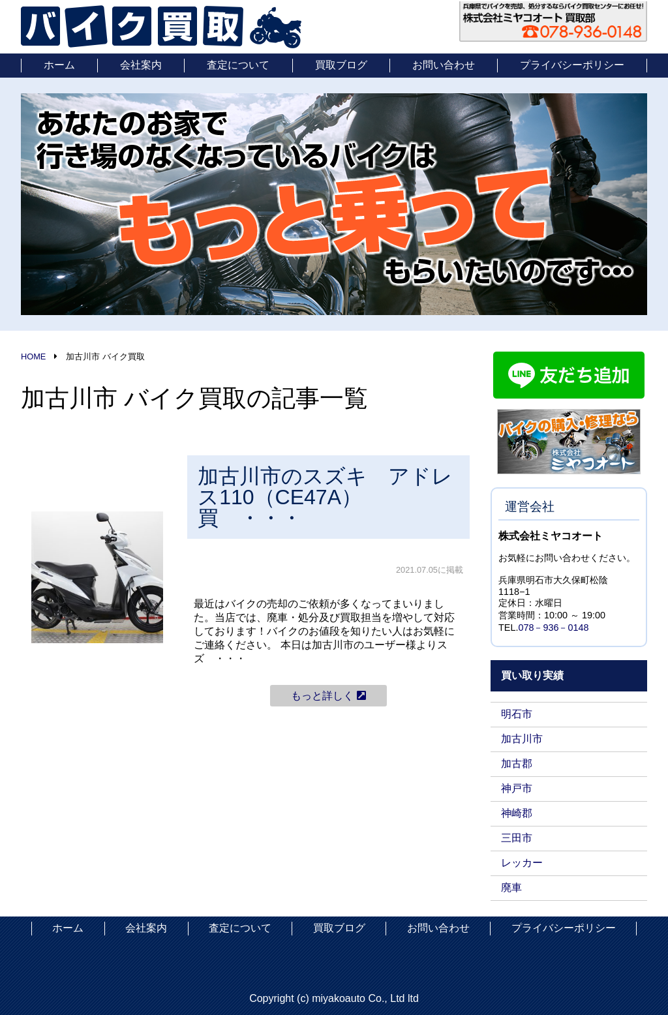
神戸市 (516, 788)
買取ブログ (341, 64)
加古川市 (522, 738)
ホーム (59, 64)
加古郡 (516, 763)
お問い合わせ (443, 64)
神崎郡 (516, 813)
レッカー (522, 862)
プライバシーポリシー (572, 64)
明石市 (516, 714)
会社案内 (141, 64)
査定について (238, 64)
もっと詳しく (328, 695)
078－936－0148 (553, 627)
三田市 (516, 837)
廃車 (511, 887)
